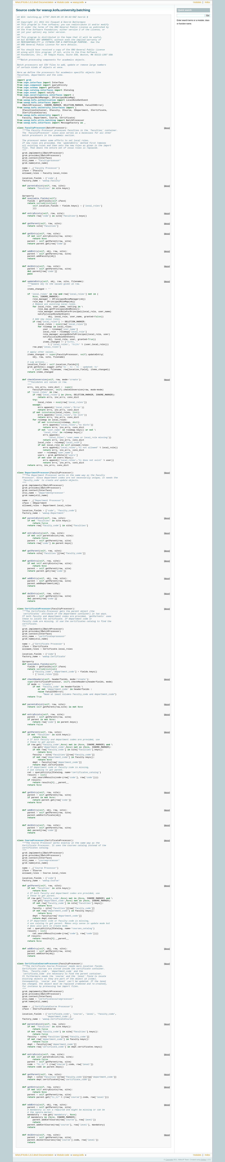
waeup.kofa (78, 2)
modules (197, 2)
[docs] (167, 128)
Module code (63, 2)
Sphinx (203, 1160)
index (207, 2)
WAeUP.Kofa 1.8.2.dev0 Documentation (34, 2)
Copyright (169, 1160)
